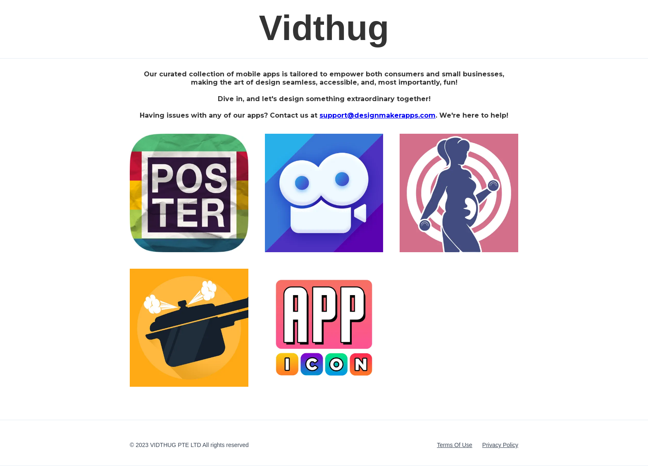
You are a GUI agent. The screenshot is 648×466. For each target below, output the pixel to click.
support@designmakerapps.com (377, 115)
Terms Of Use (454, 445)
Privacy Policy (500, 445)
